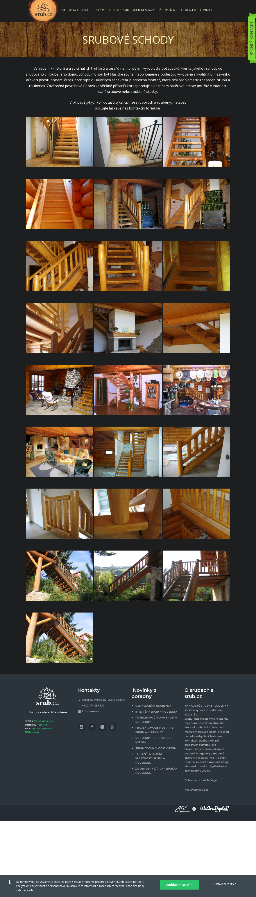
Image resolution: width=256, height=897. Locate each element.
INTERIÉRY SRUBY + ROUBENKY (156, 711)
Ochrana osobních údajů (200, 780)
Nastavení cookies (196, 789)
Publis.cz (42, 724)
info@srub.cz (90, 711)
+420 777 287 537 (93, 705)
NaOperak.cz (32, 732)
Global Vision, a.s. (44, 721)
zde (31, 890)
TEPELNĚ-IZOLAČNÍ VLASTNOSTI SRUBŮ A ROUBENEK (150, 758)
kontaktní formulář (145, 108)
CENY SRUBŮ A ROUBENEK (153, 705)
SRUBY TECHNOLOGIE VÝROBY (155, 748)
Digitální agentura (41, 728)
